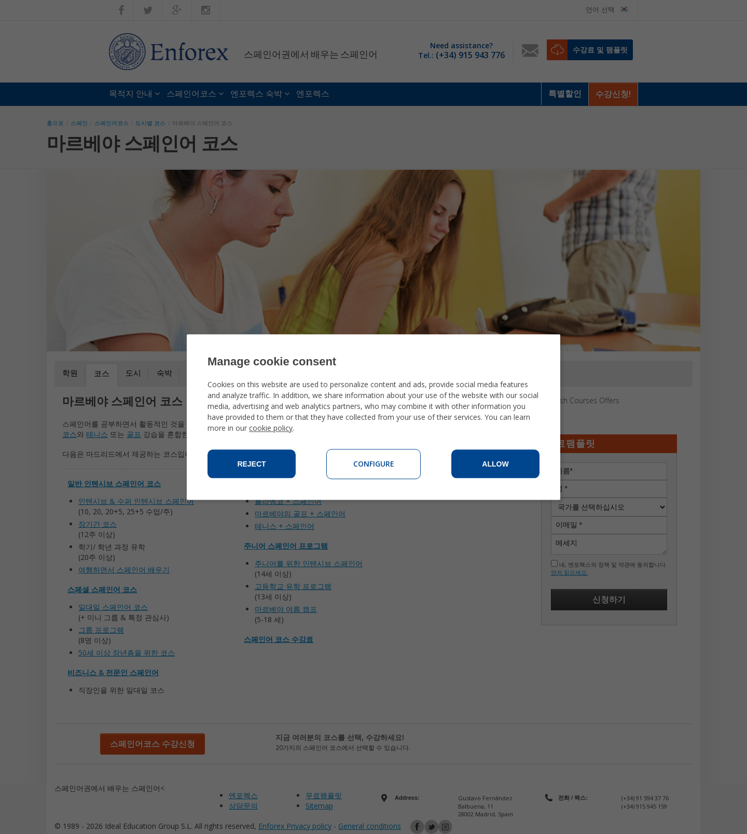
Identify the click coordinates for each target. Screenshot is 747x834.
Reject (251, 464)
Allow (495, 464)
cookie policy (271, 428)
